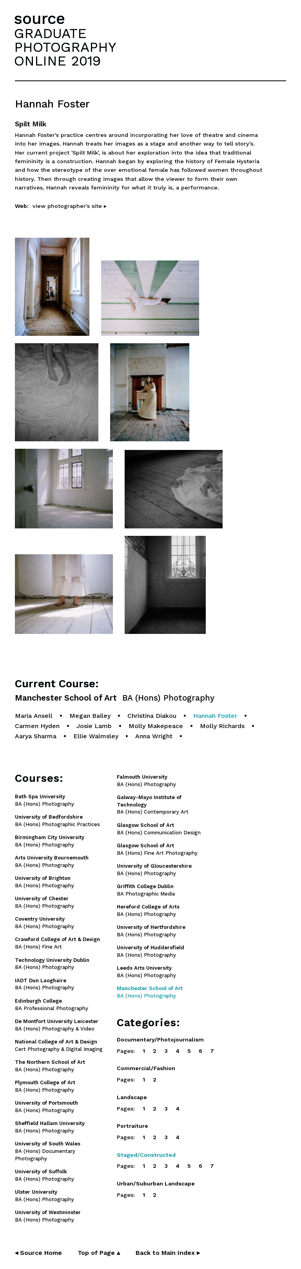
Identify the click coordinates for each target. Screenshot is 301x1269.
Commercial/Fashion (146, 1068)
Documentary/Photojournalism (160, 1039)
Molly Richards (222, 726)
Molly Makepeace (156, 726)
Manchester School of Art (114, 698)
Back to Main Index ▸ (168, 1252)
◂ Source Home (38, 1252)
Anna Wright (153, 736)
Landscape (132, 1097)
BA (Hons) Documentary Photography (47, 1151)
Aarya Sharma (35, 736)
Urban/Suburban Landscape (156, 1183)
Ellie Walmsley (95, 736)
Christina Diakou (151, 715)
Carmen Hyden (37, 726)
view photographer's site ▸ (70, 206)
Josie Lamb (94, 726)
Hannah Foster (215, 715)
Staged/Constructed (146, 1155)
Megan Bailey (90, 715)
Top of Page (99, 1252)
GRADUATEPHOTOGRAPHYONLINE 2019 (65, 47)
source (39, 18)
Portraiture (132, 1126)
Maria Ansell (34, 715)
